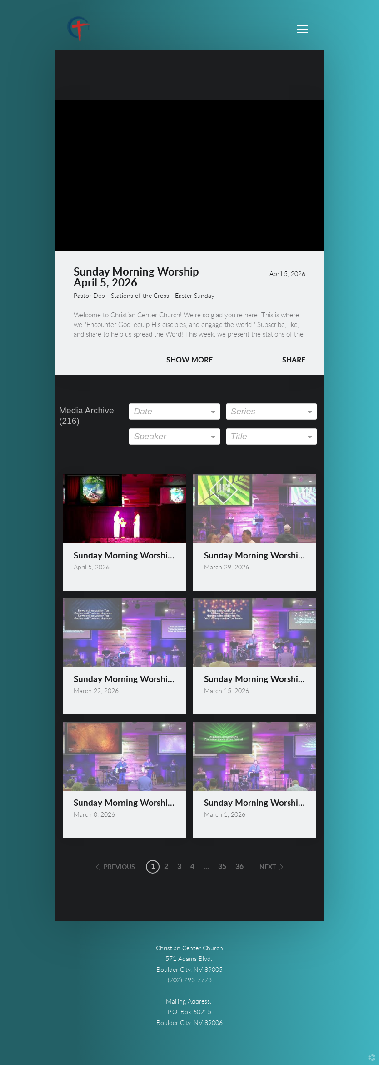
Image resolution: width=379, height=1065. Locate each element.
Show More (189, 360)
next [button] (267, 867)
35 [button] (222, 866)
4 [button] (192, 866)
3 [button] (179, 866)
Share (293, 360)
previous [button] (119, 867)
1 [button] (153, 866)
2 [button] (166, 866)
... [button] (206, 866)
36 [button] (239, 866)
